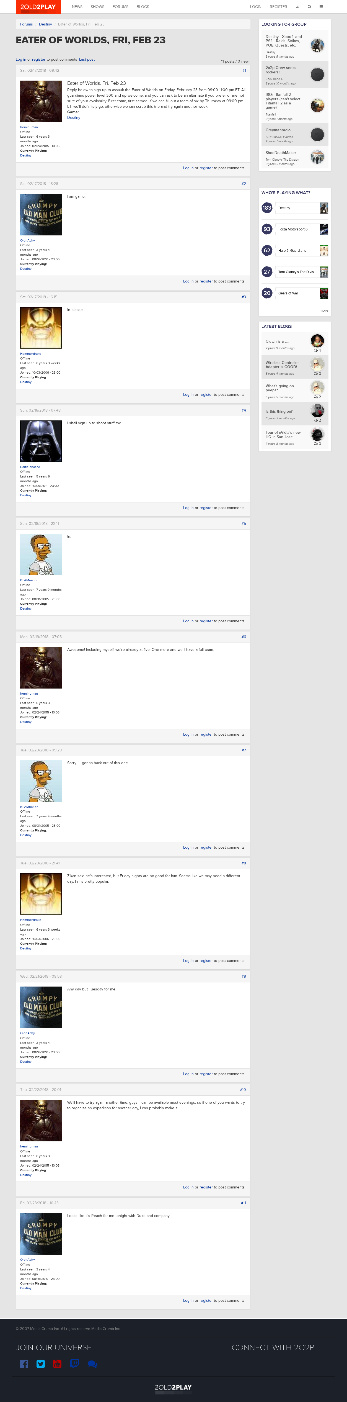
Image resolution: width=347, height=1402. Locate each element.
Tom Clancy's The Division (298, 272)
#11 (243, 1203)
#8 (244, 863)
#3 (244, 297)
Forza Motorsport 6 (293, 229)
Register (278, 6)
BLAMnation (29, 580)
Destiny (45, 24)
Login (255, 6)
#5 (244, 523)
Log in (21, 59)
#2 (244, 183)
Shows (97, 6)
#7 (244, 750)
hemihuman (29, 127)
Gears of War (288, 293)
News (77, 6)
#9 (244, 976)
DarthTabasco (30, 467)
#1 (244, 70)
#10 (243, 1089)
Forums (120, 6)
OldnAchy (27, 240)
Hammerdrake (30, 354)
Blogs (143, 6)
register (38, 59)
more (324, 310)
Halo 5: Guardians (292, 250)
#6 (244, 637)
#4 (244, 410)
